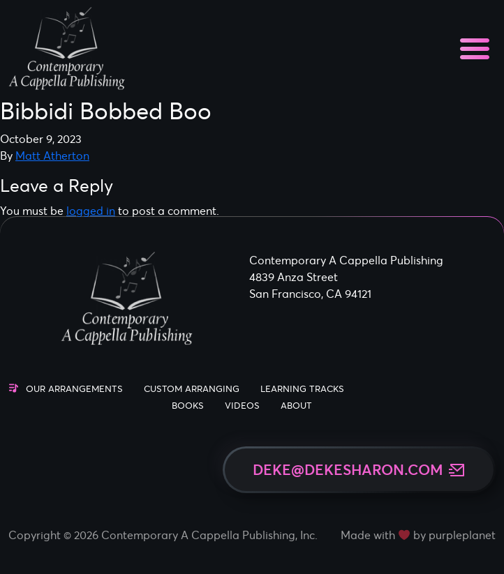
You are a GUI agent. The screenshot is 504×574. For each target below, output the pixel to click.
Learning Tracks (302, 389)
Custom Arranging (191, 389)
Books (188, 405)
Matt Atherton (52, 156)
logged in (90, 211)
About (296, 405)
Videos (242, 405)
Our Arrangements (74, 389)
